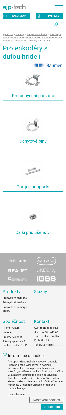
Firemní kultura (11, 327)
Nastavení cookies (46, 400)
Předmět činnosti (12, 337)
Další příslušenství (33, 232)
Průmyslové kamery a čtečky (15, 309)
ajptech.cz (8, 34)
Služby (40, 291)
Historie (7, 332)
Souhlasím (52, 407)
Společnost (14, 321)
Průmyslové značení (14, 302)
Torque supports (33, 186)
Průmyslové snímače (15, 297)
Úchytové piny (33, 141)
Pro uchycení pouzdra (33, 95)
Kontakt (41, 321)
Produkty (11, 291)
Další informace (17, 394)
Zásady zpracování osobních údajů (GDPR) (16, 343)
